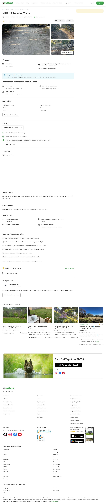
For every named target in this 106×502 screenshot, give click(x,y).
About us (6, 399)
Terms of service (8, 405)
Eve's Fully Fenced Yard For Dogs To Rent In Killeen (12, 327)
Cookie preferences (9, 411)
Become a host (78, 3)
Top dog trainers (57, 3)
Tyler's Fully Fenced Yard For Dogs (38, 327)
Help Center (7, 414)
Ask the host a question (11, 295)
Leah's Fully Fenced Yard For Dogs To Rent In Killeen (63, 327)
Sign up (100, 3)
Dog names (35, 3)
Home (38, 399)
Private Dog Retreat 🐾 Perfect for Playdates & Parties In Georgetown (89, 328)
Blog (28, 3)
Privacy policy (7, 408)
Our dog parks (20, 3)
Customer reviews (42, 411)
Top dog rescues (45, 3)
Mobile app (40, 417)
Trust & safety (7, 402)
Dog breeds (68, 3)
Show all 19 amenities (10, 114)
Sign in (92, 3)
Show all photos (67, 52)
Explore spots (41, 402)
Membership (40, 405)
